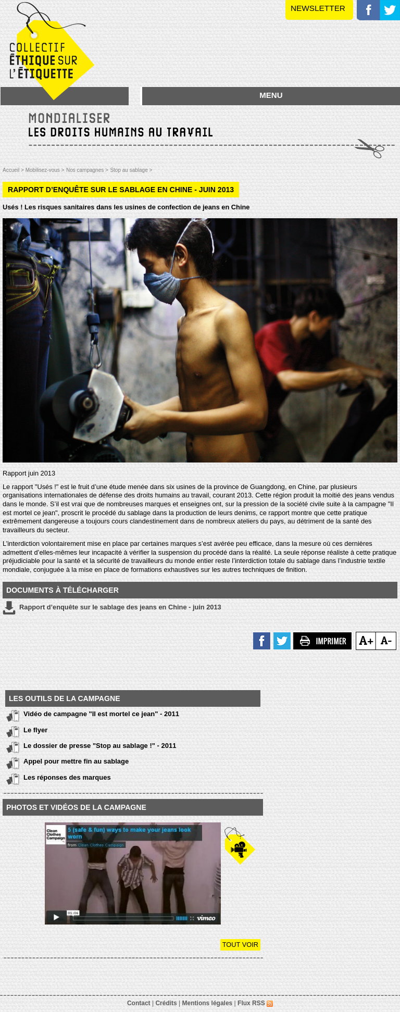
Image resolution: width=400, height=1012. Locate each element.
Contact (139, 1003)
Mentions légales (207, 1003)
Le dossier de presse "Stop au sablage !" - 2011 (99, 745)
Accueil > (14, 170)
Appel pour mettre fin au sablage (76, 761)
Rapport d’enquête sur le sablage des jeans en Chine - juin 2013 (112, 608)
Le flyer (35, 730)
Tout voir (240, 944)
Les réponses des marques (67, 777)
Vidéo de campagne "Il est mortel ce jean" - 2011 (101, 714)
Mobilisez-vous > (45, 170)
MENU (270, 95)
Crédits (166, 1003)
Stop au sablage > (131, 170)
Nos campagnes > (87, 170)
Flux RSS (255, 1003)
